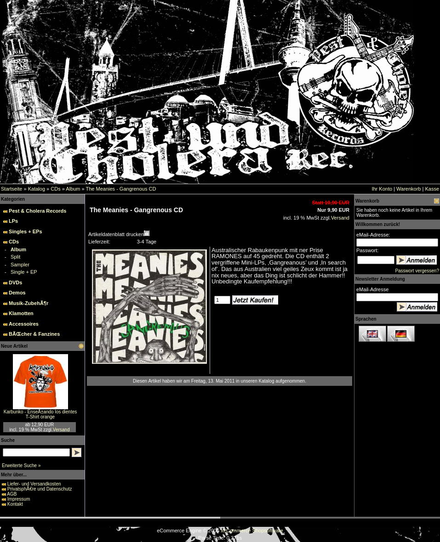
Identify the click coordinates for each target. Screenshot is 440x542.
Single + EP (24, 272)
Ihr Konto (381, 189)
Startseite (11, 189)
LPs (13, 221)
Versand (61, 429)
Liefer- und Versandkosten (34, 483)
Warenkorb (408, 189)
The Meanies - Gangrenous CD (121, 189)
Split (15, 257)
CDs (55, 189)
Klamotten (21, 313)
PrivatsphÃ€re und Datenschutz (39, 488)
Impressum (18, 499)
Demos (17, 292)
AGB (12, 494)
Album (73, 189)
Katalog (36, 189)
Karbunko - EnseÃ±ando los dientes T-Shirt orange (40, 414)
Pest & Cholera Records (37, 211)
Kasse (432, 189)
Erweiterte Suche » (21, 465)
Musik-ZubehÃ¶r (28, 303)
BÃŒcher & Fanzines (34, 334)
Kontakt (15, 504)
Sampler (20, 264)
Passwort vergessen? (417, 270)
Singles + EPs (25, 231)
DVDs (15, 282)
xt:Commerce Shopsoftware (252, 530)
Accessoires (24, 324)
